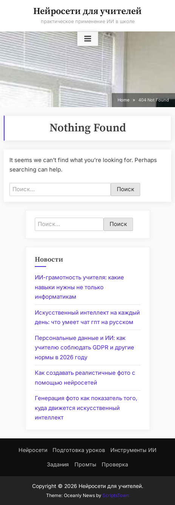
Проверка (115, 464)
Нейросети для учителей (87, 11)
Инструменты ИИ (133, 450)
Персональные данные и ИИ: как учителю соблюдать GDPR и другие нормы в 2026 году (84, 347)
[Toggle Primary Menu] (87, 39)
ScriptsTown (115, 495)
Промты (85, 464)
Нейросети (33, 450)
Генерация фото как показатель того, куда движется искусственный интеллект (86, 407)
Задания (58, 464)
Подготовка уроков (79, 450)
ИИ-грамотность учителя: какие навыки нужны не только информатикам (79, 287)
